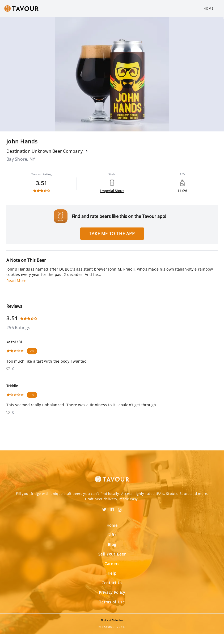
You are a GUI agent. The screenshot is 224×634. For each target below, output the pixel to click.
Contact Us (112, 582)
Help (112, 573)
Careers (112, 563)
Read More (16, 280)
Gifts (112, 534)
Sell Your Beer (112, 554)
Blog (112, 544)
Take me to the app (112, 234)
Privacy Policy (112, 592)
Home (208, 8)
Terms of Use (112, 601)
